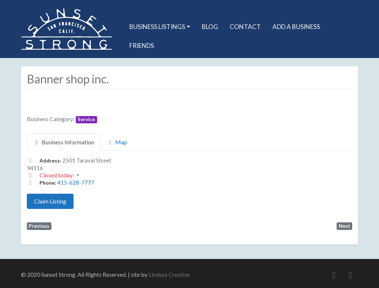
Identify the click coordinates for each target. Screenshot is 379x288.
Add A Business (296, 26)
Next (344, 226)
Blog (210, 26)
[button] (189, 175)
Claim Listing (50, 201)
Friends (141, 45)
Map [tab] (117, 142)
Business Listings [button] (157, 26)
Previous (39, 226)
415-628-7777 (75, 182)
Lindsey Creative (169, 274)
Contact (245, 26)
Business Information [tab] (63, 142)
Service (86, 119)
